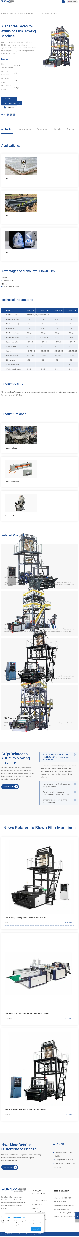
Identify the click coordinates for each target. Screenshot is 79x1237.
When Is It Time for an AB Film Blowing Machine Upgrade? (25, 1110)
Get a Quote (7, 99)
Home (3, 14)
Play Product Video (10, 103)
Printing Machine (40, 1213)
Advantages (25, 129)
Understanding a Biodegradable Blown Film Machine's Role (25, 918)
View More (68, 923)
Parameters (42, 129)
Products (13, 14)
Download (11, 107)
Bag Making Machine (37, 1207)
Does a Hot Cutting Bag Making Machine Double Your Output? (27, 1014)
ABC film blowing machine (48, 14)
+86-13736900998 (66, 1199)
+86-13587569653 (60, 1202)
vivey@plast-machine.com (66, 1206)
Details (57, 129)
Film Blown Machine (27, 14)
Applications (7, 129)
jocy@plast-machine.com (61, 1210)
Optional (71, 129)
